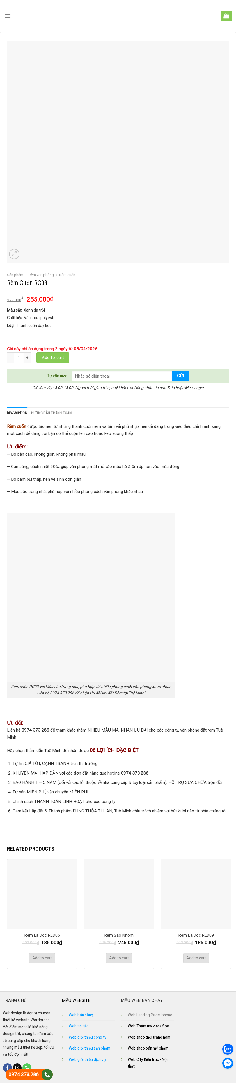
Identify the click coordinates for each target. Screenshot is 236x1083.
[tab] (17, 413)
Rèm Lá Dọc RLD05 (42, 934)
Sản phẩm (15, 275)
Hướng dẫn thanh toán (50, 413)
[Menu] (7, 16)
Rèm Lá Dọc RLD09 (196, 934)
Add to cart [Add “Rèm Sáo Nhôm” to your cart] (119, 958)
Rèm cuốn (67, 275)
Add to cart (53, 357)
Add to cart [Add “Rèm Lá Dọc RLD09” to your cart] (196, 958)
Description (17, 413)
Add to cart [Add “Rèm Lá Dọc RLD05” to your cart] (42, 958)
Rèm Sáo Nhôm (119, 934)
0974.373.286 (23, 1074)
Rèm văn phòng (41, 275)
